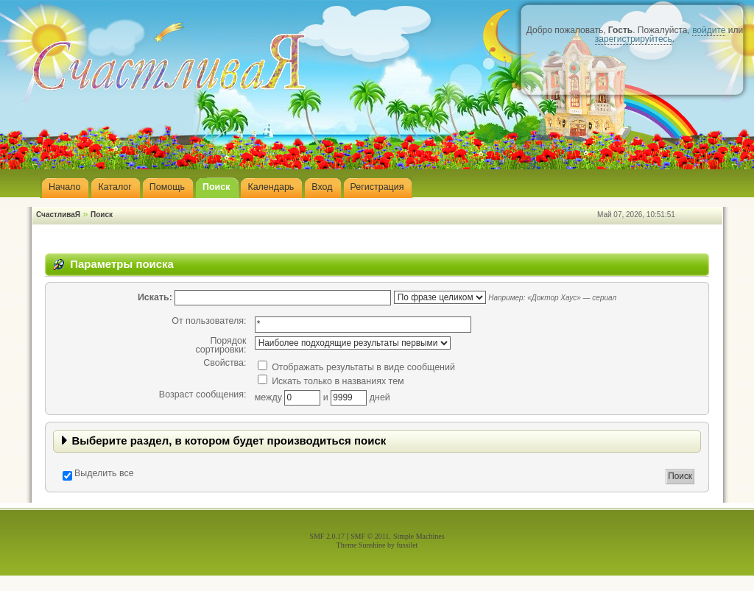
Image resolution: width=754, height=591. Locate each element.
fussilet (407, 545)
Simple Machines (419, 536)
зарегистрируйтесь (633, 39)
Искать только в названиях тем (331, 381)
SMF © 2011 (369, 536)
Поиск (102, 214)
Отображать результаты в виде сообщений (356, 367)
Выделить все (104, 473)
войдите (708, 30)
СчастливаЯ (58, 214)
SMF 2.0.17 (327, 536)
